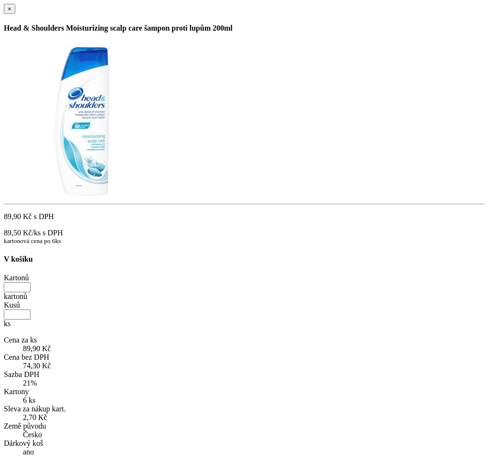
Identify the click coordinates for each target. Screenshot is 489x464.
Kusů (12, 305)
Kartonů (16, 278)
